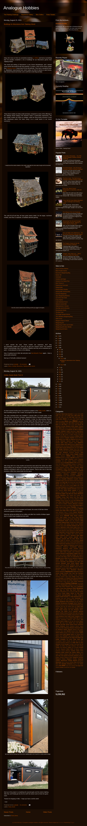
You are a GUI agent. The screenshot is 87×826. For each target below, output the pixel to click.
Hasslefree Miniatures (72, 525)
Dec (60, 349)
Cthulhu (81, 479)
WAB (70, 654)
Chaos (74, 465)
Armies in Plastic (69, 434)
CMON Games (71, 470)
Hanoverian (58, 525)
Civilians (75, 469)
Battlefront (80, 442)
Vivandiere (61, 654)
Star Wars (61, 627)
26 (58, 336)
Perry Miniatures (78, 588)
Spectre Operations (70, 626)
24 (58, 340)
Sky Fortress (76, 621)
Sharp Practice (76, 619)
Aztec (70, 439)
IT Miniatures (72, 535)
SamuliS (75, 611)
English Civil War (66, 493)
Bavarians (58, 444)
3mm (67, 423)
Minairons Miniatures (60, 564)
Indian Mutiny (63, 533)
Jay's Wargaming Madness (63, 295)
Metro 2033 (80, 561)
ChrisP (81, 467)
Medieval (71, 561)
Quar (62, 598)
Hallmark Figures (74, 523)
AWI (67, 439)
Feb (60, 379)
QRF (80, 596)
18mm (57, 421)
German (66, 515)
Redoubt (58, 603)
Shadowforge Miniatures (66, 619)
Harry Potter (63, 525)
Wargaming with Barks (61, 329)
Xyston (67, 665)
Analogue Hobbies (21, 7)
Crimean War (62, 477)
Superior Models (59, 634)
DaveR (61, 483)
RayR (81, 599)
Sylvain (68, 634)
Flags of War (61, 502)
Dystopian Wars (59, 488)
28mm (9, 366)
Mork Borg (69, 568)
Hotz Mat (61, 528)
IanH (77, 530)
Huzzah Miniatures (62, 530)
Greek (66, 520)
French (81, 509)
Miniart (77, 565)
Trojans (69, 647)
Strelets (61, 632)
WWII (63, 665)
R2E (82, 598)
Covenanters (72, 475)
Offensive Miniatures (78, 578)
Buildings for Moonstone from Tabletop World (19, 24)
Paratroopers (64, 585)
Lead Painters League (72, 553)
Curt (62, 480)
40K (70, 423)
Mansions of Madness (78, 558)
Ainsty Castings (68, 427)
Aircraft (73, 428)
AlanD (80, 428)
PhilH (78, 590)
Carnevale (58, 462)
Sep (60, 354)
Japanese (58, 538)
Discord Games (69, 485)
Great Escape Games (68, 519)
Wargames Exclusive (78, 657)
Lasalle (79, 550)
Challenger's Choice (67, 465)
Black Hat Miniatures (75, 446)
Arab (76, 432)
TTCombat (76, 647)
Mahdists (58, 558)
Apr (60, 374)
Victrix (62, 652)
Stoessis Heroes (74, 631)
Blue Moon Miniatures (68, 450)
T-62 (75, 634)
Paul (79, 585)
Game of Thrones (68, 512)
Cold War (76, 470)
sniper (63, 622)
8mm (60, 424)
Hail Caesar (67, 524)
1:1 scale (75, 414)
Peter (64, 590)
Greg (81, 520)
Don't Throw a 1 (60, 283)
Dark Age (64, 482)
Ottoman (63, 583)
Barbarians (81, 439)
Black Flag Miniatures (65, 446)
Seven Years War (74, 618)
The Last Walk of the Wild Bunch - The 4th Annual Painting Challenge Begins (73, 233)
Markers (62, 560)
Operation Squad (62, 581)
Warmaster (58, 662)
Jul (60, 367)
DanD (61, 482)
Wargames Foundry (72, 659)
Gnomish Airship (61, 23)
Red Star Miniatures (78, 601)
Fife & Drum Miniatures (73, 498)
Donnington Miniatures (61, 487)
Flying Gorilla (59, 287)
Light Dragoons (79, 555)
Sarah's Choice (60, 613)
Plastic (68, 593)
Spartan (68, 624)
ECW (65, 490)
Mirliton (61, 566)
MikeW (72, 563)
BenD (66, 444)
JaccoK (65, 537)
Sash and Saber (79, 613)
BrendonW (58, 454)
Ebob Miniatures (59, 490)
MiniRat (57, 566)
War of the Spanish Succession (66, 655)
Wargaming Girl (60, 322)
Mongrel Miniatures (79, 566)
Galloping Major (79, 510)
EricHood (60, 822)
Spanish (81, 622)
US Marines (76, 649)
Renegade (70, 603)
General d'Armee (59, 515)
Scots (65, 616)
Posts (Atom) (14, 815)
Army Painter (63, 436)
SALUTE (70, 611)
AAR (76, 424)
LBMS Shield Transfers (65, 551)
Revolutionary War (78, 604)
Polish (81, 593)
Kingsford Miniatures (78, 545)
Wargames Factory (60, 659)
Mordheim (64, 568)
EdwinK (69, 490)
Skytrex (81, 621)
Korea (70, 548)
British (68, 456)
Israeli (67, 535)
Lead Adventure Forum (62, 302)
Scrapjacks (77, 616)
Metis (76, 561)
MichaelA (58, 563)
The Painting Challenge (11, 14)
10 (58, 407)
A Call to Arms (71, 424)
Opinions (69, 581)
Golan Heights (63, 517)
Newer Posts (8, 812)
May (60, 372)
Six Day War (70, 621)
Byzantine (77, 457)
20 (58, 384)
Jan (60, 381)
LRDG (71, 556)
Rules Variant (59, 609)
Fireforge (58, 500)
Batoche (77, 441)
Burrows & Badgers (65, 457)
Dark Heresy (70, 482)
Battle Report (64, 442)
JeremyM (64, 538)
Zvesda (73, 667)
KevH (81, 542)
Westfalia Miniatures (67, 663)
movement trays (75, 568)
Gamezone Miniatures (60, 513)
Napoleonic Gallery (27, 14)
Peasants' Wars (69, 586)
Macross (81, 556)
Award (64, 439)
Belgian (62, 444)
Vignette (74, 652)
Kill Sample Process (74, 543)
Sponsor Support (79, 626)
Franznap (71, 508)
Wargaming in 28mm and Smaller (64, 324)
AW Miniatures (59, 439)
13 (58, 400)
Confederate (74, 472)
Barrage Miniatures (60, 441)
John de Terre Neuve (73, 538)
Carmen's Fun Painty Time (63, 281)
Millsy (81, 563)
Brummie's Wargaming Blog (63, 272)
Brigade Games (70, 454)
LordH (68, 556)
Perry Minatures (68, 588)
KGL (64, 543)
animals (65, 432)
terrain (33, 366)
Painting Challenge (71, 583)
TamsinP (65, 636)
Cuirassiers (58, 480)
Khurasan (68, 543)
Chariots (72, 467)
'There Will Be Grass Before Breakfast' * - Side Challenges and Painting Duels (73, 202)
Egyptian (74, 490)
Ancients (58, 431)
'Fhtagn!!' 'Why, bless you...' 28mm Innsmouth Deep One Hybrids (72, 254)
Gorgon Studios (71, 517)
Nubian (73, 576)
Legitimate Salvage (71, 555)
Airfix (77, 427)
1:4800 (62, 417)
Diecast (64, 485)
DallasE (57, 482)
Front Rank (73, 510)
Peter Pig (69, 590)
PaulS (63, 586)
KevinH (57, 543)
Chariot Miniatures (60, 467)
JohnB (61, 540)
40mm (73, 423)
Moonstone (20, 366)
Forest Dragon (69, 505)
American (69, 429)
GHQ (71, 515)
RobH (78, 606)
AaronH (79, 424)
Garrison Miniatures (79, 513)
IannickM (81, 530)
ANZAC (73, 432)
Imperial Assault (79, 532)
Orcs (72, 581)
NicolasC (66, 573)
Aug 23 (62, 358)
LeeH (79, 553)
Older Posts (47, 812)
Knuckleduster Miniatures (76, 547)
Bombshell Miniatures (74, 452)
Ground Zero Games (75, 522)
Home (28, 812)
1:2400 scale (70, 415)
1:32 (57, 417)
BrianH (63, 454)
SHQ (82, 619)
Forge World (75, 505)
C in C (81, 457)
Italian (77, 535)
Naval (75, 571)
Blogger (72, 822)
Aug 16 (62, 364)
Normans (80, 573)
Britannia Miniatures (60, 456)
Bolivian (81, 450)
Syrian (72, 634)
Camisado (58, 277)
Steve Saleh (63, 631)
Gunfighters (60, 523)
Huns (74, 528)
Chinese (77, 467)
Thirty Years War (78, 639)
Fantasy (14, 366)
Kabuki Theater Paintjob (68, 541)
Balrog (77, 439)
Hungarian (70, 528)
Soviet (70, 622)
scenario (69, 614)
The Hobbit (72, 637)
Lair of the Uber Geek (61, 297)
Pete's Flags (59, 590)
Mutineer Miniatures (60, 571)
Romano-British (71, 608)
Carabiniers (80, 461)
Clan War (80, 469)
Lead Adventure (76, 551)
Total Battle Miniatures (71, 645)
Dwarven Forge (80, 487)
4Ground (77, 423)
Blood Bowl (76, 449)
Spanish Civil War (60, 624)
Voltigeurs (66, 654)
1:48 (59, 417)
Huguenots (65, 528)
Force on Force (62, 505)
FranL (67, 509)
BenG (69, 444)
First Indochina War (78, 500)
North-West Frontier (72, 574)
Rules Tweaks (50, 14)
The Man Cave (59, 312)
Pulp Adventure (75, 596)
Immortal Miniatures (70, 532)
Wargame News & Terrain (62, 320)
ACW (72, 426)
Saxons (57, 614)
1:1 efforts (36, 58)
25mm (70, 421)
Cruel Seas (58, 478)
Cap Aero (64, 460)
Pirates (63, 593)
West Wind (58, 663)
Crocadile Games (73, 477)
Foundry (73, 507)
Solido (66, 622)
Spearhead (80, 624)
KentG (78, 542)
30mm (57, 423)
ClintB (65, 470)
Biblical (77, 444)
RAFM (57, 599)
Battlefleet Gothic (73, 442)
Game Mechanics (60, 512)
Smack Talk (59, 622)
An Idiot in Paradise (78, 429)
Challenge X (74, 464)
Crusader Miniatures (67, 479)
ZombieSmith (66, 667)
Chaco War (58, 464)
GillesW (75, 515)
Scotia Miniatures (60, 616)
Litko (57, 556)
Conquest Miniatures (77, 474)
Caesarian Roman (60, 459)
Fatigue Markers (63, 498)
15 (58, 395)
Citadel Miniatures (67, 469)
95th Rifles (64, 424)
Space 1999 (75, 622)
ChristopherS (59, 469)
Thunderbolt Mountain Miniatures (63, 642)
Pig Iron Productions (70, 591)
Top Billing (62, 645)
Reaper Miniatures (60, 601)
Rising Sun (74, 606)
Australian (67, 437)
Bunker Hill (58, 275)
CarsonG (62, 462)
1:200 (65, 415)
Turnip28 (81, 647)
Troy (72, 647)
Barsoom (69, 441)
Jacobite (70, 537)
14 (58, 397)
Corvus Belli (66, 475)
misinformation (66, 566)
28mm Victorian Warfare (62, 268)
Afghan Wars (62, 428)
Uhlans (68, 649)
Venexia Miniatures (65, 650)
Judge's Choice (59, 542)
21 (58, 347)
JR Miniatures (67, 540)
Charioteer (67, 467)
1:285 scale (77, 415)
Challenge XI (80, 464)
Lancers (81, 548)
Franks (63, 508)
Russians (76, 609)
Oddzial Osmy (69, 578)
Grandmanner (59, 519)
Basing (73, 441)
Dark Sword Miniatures (78, 482)
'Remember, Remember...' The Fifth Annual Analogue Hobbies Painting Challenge (72, 157)
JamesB (76, 537)
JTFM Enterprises (75, 540)
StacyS (57, 627)
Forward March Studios (62, 289)
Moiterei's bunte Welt (61, 304)
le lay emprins (59, 299)
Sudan (81, 632)
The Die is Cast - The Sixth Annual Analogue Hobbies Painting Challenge (73, 178)
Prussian (66, 596)
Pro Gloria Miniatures (77, 595)
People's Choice (59, 588)
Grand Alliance (79, 517)
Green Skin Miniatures (74, 520)
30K (82, 421)
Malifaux (62, 558)
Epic (72, 493)
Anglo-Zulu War (59, 432)
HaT (78, 525)
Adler (57, 428)
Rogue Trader (63, 608)
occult (65, 578)
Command (58, 472)
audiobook (62, 437)
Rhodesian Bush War (60, 606)
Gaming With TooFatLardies (63, 291)
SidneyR (58, 621)
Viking (78, 652)
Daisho (81, 480)
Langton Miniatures (73, 550)
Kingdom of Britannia (69, 545)
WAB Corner (59, 318)
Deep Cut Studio (70, 483)
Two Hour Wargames (60, 649)
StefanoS (70, 629)
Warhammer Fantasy (66, 660)
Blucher (62, 450)
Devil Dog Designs (79, 483)
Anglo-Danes (73, 431)
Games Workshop (78, 512)
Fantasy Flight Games (67, 497)
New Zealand (80, 571)
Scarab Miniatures (63, 614)
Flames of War (69, 502)
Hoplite (75, 527)
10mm (60, 419)
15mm (65, 419)
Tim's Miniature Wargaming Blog (64, 316)
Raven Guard (76, 599)
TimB (73, 642)
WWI (60, 665)
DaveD (57, 483)
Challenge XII (59, 465)
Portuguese (58, 595)
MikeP (68, 563)
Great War (77, 519)
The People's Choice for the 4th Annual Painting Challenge (71, 244)
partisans (70, 585)
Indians (69, 533)
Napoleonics (69, 571)
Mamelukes (70, 558)
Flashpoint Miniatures (78, 502)
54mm (81, 423)
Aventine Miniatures (79, 437)
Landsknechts (66, 550)
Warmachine (80, 660)
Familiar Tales (80, 495)
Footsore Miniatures (73, 503)
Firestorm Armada (64, 500)
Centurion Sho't (80, 462)
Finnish (81, 498)
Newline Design (60, 573)
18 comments (23, 364)
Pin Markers (58, 593)
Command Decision (65, 472)
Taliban (57, 636)
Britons (73, 456)
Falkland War (73, 495)
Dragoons (71, 487)
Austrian (72, 437)
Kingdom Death (59, 545)
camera (75, 459)
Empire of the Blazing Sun (71, 492)
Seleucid (67, 617)
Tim (71, 642)
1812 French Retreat (78, 419)
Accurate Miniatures (66, 426)
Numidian (61, 578)
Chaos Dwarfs (80, 465)
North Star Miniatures (61, 575)
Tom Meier (71, 644)
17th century (70, 419)
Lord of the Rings (62, 556)
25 (58, 338)
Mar (60, 376)
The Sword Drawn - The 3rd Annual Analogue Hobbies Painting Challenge (73, 168)
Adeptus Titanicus (78, 426)
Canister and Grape (61, 279)
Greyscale (58, 522)
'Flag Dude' (58, 414)
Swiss (64, 634)
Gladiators (80, 515)
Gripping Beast (65, 522)
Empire (62, 492)
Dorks (68, 487)
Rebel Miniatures (70, 601)
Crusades (76, 479)
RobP (81, 606)
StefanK (65, 629)
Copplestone (59, 475)
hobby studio (42, 410)
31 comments (23, 805)
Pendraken (80, 586)
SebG (57, 618)
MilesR (77, 563)
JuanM (81, 540)
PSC (70, 596)
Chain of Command (66, 464)
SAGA (66, 611)
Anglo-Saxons (79, 431)
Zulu (70, 667)
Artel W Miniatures (71, 436)
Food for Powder (62, 503)
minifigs (81, 564)
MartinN (71, 560)
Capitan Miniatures (72, 460)
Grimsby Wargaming (61, 293)
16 (58, 393)
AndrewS (63, 431)
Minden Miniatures (70, 565)
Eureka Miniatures (61, 495)
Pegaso (75, 586)
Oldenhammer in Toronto (62, 306)
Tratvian (57, 647)
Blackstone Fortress (68, 449)
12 (58, 402)
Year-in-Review (72, 665)
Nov (60, 351)
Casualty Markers (68, 462)
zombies (61, 667)
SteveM (69, 631)
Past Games (75, 584)
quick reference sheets (69, 598)
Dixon (75, 485)
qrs (82, 596)
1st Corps (61, 421)
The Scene (69, 639)
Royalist (81, 608)
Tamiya (61, 636)
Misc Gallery (40, 14)
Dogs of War (80, 485)
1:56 (67, 417)
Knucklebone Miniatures (62, 547)
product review (59, 596)
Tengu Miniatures (71, 636)
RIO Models (68, 606)
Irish (73, 533)
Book (82, 452)
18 (58, 388)
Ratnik (70, 599)
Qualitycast (58, 598)
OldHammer (76, 580)
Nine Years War (73, 573)
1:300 (81, 415)
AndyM (68, 431)
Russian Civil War (68, 609)
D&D (75, 480)
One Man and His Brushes (62, 308)
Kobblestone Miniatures (62, 548)
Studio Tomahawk (75, 632)
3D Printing (62, 423)
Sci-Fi (81, 614)
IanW (57, 532)
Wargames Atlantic (68, 657)
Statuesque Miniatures (69, 627)
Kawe (75, 542)
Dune (75, 487)
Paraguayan (58, 584)
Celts (75, 462)
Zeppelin (57, 667)
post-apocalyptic (66, 595)
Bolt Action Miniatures (62, 452)
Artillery (77, 436)
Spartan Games (73, 624)
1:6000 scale (77, 417)
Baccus (73, 439)
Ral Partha (66, 599)
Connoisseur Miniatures (62, 474)
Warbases (76, 655)
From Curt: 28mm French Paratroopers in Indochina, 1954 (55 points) (72, 190)
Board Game (76, 450)
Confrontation (80, 472)
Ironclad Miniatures (79, 533)
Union (71, 649)
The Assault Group (64, 637)
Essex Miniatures (78, 493)
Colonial (81, 470)
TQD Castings (80, 645)
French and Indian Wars (62, 510)
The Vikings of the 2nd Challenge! (71, 212)
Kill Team (81, 543)
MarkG (66, 560)
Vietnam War (68, 652)
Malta (66, 558)
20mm (66, 421)
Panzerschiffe (80, 583)
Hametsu (81, 524)
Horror (78, 527)
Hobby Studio (11, 807)
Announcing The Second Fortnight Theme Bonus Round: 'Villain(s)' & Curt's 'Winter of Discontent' (72, 222)
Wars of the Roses (78, 662)
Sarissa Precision (68, 613)
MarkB (57, 560)
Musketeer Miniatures (77, 569)
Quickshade (77, 598)
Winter (81, 663)
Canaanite (80, 459)
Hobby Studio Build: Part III (13, 375)
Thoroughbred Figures (61, 640)
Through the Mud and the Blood (75, 640)
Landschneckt (59, 550)
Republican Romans (63, 604)
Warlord (75, 660)
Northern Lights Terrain (66, 576)
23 (58, 343)
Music (68, 569)
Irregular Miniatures (60, 535)
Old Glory (58, 580)
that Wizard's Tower (37, 353)
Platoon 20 (73, 593)
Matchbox (76, 560)
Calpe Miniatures (69, 459)
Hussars (78, 528)
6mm (57, 424)
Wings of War (76, 663)
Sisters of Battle (64, 621)
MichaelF (63, 563)
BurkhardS (58, 457)
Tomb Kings (76, 644)
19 (58, 386)
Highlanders (63, 527)
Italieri (61, 537)
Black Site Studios (76, 447)
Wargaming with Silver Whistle (64, 327)
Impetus (57, 533)
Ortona (75, 581)
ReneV (75, 603)
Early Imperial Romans (70, 488)
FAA (68, 495)
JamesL (81, 537)
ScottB (69, 616)
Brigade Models (78, 454)
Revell (72, 604)
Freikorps (76, 509)
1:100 (78, 414)
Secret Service (62, 617)
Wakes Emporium (75, 654)
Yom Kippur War (79, 665)
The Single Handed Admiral (63, 314)
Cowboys (78, 475)
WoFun (57, 665)
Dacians (78, 480)
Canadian (58, 461)
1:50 (65, 417)
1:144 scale (61, 415)
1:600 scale (71, 417)
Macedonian (76, 556)
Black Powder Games (61, 270)
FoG (57, 503)
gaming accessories (70, 514)
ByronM (73, 457)
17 (58, 391)
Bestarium (73, 444)
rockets (57, 608)
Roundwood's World (61, 310)
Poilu (78, 593)
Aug (60, 356)
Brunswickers (80, 456)
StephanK (75, 629)
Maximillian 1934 (65, 561)
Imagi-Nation (62, 532)
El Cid (78, 490)
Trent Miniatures (63, 647)
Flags (57, 502)
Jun (60, 369)
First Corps (70, 500)
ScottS (72, 616)
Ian (75, 530)
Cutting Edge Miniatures (69, 480)
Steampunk (77, 627)
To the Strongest (65, 644)
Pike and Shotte (79, 591)
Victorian (73, 650)
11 (58, 404)
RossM (76, 608)
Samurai (81, 611)
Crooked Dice (80, 477)
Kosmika (76, 548)
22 (58, 345)
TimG (77, 642)
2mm (79, 421)
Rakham (61, 599)
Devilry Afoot (59, 485)
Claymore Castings (60, 470)
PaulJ (60, 586)
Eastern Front (80, 488)
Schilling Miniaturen (76, 614)
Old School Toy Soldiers (67, 580)
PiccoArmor (63, 591)
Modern (72, 566)
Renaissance (64, 603)
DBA (65, 483)
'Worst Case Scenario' (67, 414)
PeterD (74, 590)
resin (69, 604)
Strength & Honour (67, 632)
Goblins (57, 517)
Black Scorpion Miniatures (66, 447)
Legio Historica (63, 555)
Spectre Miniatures (60, 626)
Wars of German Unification (68, 662)
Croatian (67, 477)
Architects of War (60, 434)
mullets (81, 568)
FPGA (78, 507)
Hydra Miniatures (70, 530)
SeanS (81, 616)
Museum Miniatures (61, 569)
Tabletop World (11, 68)
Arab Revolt (80, 432)
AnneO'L (69, 432)
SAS (74, 613)
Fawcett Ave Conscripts (62, 285)
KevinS (61, 543)
